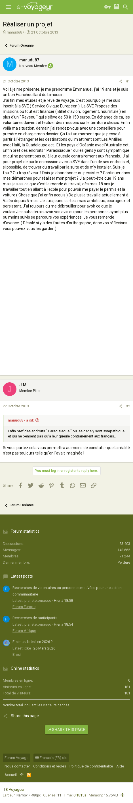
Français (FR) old (51, 758)
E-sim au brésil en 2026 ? (32, 642)
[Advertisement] (66, 308)
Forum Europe (23, 607)
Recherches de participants (34, 618)
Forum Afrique (24, 630)
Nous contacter (17, 766)
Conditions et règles (49, 766)
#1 (128, 81)
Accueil (11, 775)
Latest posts (22, 576)
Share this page (66, 729)
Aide (120, 766)
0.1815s (79, 795)
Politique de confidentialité (91, 766)
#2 (128, 406)
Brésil (17, 654)
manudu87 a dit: (21, 420)
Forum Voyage (16, 758)
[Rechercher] (125, 7)
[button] (8, 7)
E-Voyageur (15, 789)
